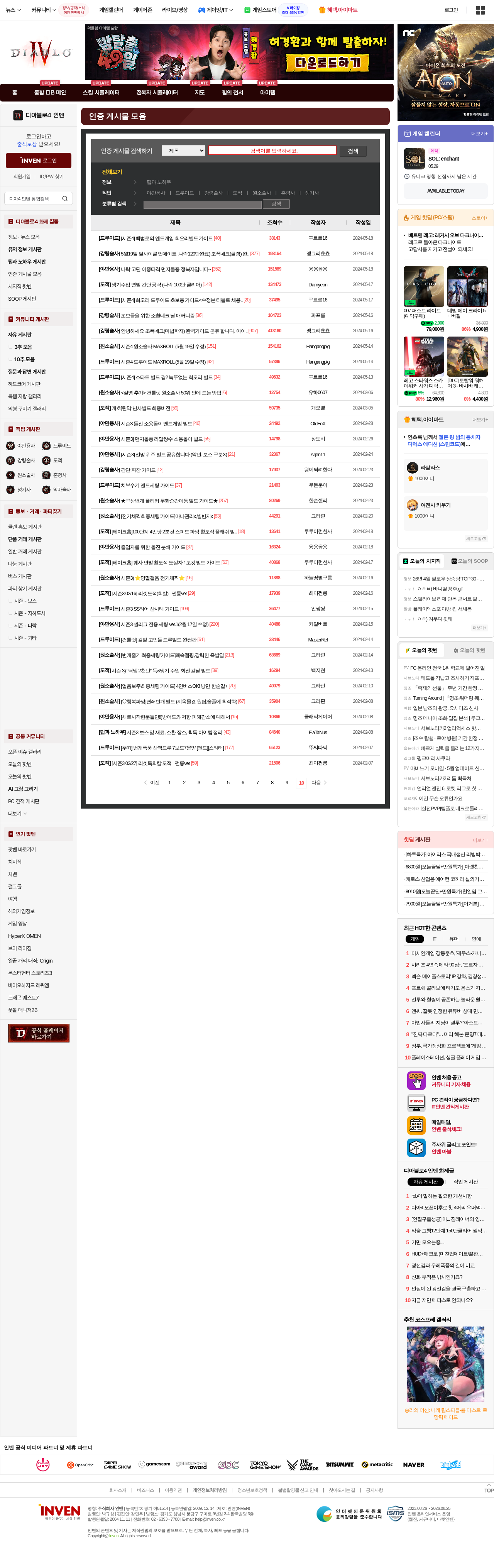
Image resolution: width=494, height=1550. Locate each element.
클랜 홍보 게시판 (24, 527)
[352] (216, 269)
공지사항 (374, 1490)
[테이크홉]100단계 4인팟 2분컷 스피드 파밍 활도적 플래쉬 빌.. (174, 532)
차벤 (12, 874)
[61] (201, 639)
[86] (198, 315)
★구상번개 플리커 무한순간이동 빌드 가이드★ (169, 501)
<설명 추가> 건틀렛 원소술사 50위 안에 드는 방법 (171, 393)
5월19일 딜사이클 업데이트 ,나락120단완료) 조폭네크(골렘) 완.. (185, 254)
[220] (213, 624)
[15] (234, 716)
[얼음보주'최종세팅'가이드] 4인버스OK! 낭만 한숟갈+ (174, 686)
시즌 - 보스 (22, 601)
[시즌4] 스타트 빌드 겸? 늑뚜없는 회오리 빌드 (166, 377)
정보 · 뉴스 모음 (24, 237)
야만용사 (26, 446)
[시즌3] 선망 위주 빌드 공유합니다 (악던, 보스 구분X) (174, 454)
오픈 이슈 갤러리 (24, 752)
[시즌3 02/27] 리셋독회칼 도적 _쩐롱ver (151, 763)
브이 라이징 (19, 948)
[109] (184, 608)
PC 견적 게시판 (23, 801)
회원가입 (22, 176)
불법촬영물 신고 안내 (298, 1490)
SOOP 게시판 (22, 299)
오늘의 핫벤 (19, 764)
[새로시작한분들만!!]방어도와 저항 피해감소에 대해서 (175, 717)
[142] (207, 284)
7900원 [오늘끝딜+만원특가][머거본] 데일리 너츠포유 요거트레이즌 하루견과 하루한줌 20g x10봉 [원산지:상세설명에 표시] (447, 904)
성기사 (23, 490)
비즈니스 (145, 1490)
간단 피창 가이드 (138, 470)
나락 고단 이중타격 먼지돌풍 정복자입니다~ (166, 269)
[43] (226, 732)
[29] (191, 593)
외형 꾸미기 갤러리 (27, 409)
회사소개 (117, 1490)
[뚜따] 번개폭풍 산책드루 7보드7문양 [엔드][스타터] (172, 748)
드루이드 (62, 446)
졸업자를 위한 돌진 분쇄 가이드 (153, 547)
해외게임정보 (21, 911)
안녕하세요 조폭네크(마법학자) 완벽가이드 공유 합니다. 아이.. (184, 331)
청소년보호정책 (252, 1490)
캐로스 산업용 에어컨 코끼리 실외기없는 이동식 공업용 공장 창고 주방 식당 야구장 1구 (447, 879)
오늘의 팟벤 (19, 776)
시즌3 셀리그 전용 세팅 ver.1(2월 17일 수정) (164, 624)
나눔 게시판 (19, 564)
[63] (225, 562)
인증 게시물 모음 (24, 274)
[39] (214, 670)
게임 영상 (17, 924)
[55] (206, 439)
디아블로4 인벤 (45, 115)
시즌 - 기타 (22, 638)
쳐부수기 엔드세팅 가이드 (147, 485)
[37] (178, 485)
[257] (223, 500)
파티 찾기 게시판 (24, 588)
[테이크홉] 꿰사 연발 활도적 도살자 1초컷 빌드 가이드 (166, 562)
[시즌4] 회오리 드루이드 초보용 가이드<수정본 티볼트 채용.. (181, 300)
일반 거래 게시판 (24, 551)
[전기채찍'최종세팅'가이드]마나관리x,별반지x (167, 516)
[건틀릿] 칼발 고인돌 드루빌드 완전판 (158, 640)
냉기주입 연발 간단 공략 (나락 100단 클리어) (156, 285)
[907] (253, 330)
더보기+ (479, 133)
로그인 (451, 10)
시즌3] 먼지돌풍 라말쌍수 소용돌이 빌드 (161, 439)
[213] (229, 655)
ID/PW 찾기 (52, 176)
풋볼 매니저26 (22, 1010)
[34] (216, 377)
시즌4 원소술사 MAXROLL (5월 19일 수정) (163, 346)
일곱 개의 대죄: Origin (30, 961)
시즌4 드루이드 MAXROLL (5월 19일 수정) (163, 362)
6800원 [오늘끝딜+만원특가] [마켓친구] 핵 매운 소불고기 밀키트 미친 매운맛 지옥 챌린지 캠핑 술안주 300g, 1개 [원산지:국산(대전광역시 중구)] (447, 867)
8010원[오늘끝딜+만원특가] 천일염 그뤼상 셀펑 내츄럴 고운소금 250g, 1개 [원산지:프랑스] (447, 891)
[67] (241, 701)
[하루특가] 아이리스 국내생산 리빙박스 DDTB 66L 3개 (447, 854)
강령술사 (26, 460)
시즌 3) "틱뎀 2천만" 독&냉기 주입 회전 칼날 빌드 (161, 670)
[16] (189, 577)
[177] (229, 747)
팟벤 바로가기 (22, 849)
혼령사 (59, 475)
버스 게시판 (19, 576)
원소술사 (26, 475)
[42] (209, 361)
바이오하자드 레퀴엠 (28, 985)
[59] (174, 408)
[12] (159, 469)
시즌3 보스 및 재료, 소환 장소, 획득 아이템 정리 (174, 732)
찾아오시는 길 (342, 1490)
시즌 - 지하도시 (26, 613)
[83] (217, 516)
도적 (57, 460)
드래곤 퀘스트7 (23, 998)
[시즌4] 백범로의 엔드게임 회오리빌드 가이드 (167, 238)
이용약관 (173, 1490)
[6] (224, 392)
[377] (254, 253)
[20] (247, 300)
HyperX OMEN (24, 936)
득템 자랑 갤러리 (24, 396)
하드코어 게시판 (24, 384)
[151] (211, 346)
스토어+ (480, 218)
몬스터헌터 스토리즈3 (30, 973)
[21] (231, 454)
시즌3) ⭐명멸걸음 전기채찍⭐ (152, 578)
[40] (217, 238)
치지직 (14, 862)
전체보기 (112, 172)
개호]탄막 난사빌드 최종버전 (141, 408)
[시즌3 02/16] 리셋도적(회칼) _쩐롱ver (149, 593)
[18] (241, 531)
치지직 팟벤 (19, 286)
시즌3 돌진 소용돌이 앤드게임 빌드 (156, 423)
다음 (316, 782)
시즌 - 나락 (22, 626)
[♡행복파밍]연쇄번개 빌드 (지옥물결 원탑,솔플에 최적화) (179, 701)
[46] (196, 423)
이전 (154, 782)
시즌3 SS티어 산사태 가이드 (149, 609)
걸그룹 (14, 886)
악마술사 (62, 490)
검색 (65, 198)
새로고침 (474, 538)
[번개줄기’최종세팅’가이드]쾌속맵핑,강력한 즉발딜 (172, 655)
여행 (12, 899)
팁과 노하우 (159, 182)
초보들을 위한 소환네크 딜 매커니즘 (157, 315)
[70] (231, 686)
